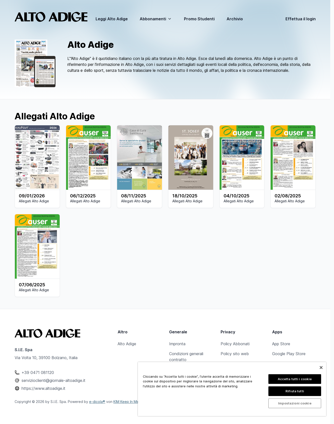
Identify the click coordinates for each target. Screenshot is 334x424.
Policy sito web (235, 353)
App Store (281, 343)
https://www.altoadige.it (43, 388)
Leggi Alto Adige (112, 18)
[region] (232, 389)
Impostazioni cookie (294, 403)
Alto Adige (127, 343)
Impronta (177, 343)
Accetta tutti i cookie (295, 379)
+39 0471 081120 (38, 372)
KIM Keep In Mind (127, 401)
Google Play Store (289, 353)
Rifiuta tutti (294, 391)
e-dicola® (97, 401)
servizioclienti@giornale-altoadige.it (53, 380)
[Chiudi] (321, 367)
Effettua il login (300, 18)
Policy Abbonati (235, 343)
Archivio (235, 18)
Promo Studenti (199, 18)
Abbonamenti (156, 18)
